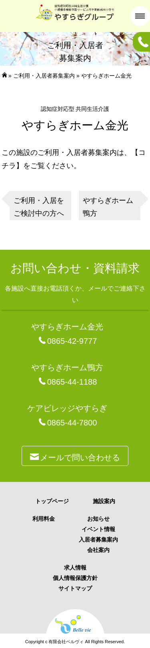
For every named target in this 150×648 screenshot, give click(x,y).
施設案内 (104, 501)
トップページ (52, 501)
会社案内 (98, 550)
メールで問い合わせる (75, 456)
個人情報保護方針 (75, 578)
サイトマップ (75, 588)
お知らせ (98, 519)
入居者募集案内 (98, 539)
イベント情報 (98, 529)
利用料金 (43, 519)
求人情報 (75, 567)
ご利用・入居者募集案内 (44, 75)
